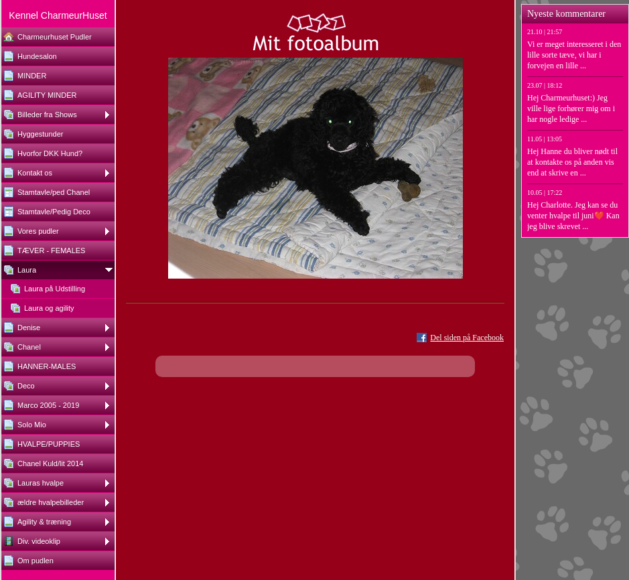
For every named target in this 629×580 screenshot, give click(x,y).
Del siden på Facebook (467, 337)
